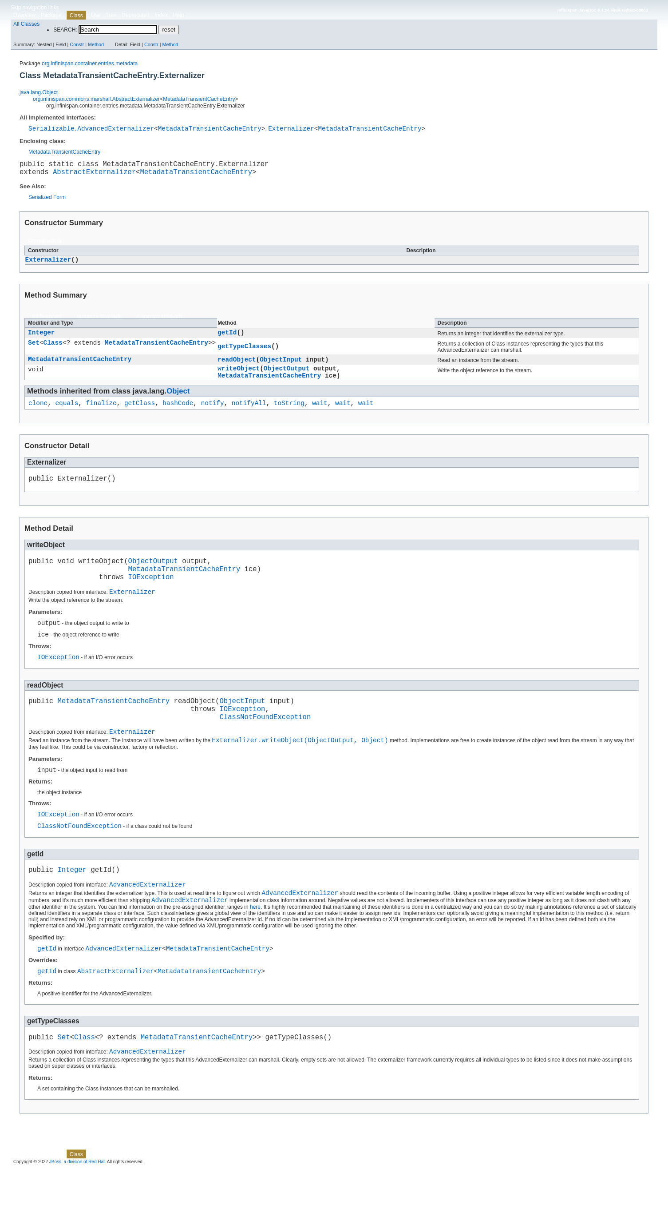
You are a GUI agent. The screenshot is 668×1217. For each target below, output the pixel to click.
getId (227, 338)
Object (178, 401)
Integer (41, 338)
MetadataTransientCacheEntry (199, 99)
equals (66, 414)
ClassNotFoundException (265, 745)
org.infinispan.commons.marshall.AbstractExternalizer (96, 99)
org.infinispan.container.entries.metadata (90, 63)
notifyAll (249, 414)
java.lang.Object (39, 92)
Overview (24, 15)
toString (289, 414)
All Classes (26, 24)
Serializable (51, 129)
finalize (101, 414)
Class (53, 350)
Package (51, 15)
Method (96, 44)
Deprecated (135, 15)
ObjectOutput (287, 376)
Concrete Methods (160, 322)
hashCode (177, 414)
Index (160, 15)
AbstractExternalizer (94, 176)
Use (95, 15)
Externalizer (291, 129)
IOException (151, 595)
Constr (77, 44)
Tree (111, 15)
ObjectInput (281, 366)
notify (212, 414)
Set (34, 350)
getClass (139, 414)
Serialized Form (47, 202)
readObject (236, 366)
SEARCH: (65, 30)
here (255, 948)
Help (178, 15)
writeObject (238, 376)
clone (37, 414)
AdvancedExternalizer (115, 129)
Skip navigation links (35, 7)
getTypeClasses (244, 352)
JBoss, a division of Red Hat (77, 1208)
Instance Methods (99, 322)
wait (320, 414)
